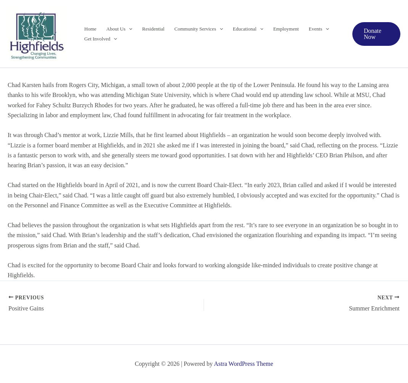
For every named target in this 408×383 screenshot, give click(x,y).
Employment (286, 29)
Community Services (198, 29)
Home (90, 29)
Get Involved (100, 39)
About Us (119, 29)
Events (319, 29)
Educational (248, 29)
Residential (153, 29)
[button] (128, 29)
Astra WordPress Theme (243, 363)
